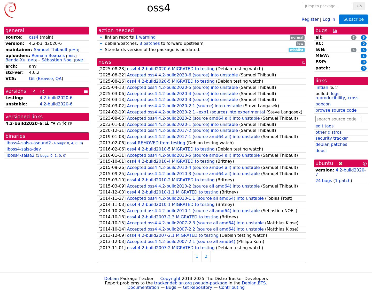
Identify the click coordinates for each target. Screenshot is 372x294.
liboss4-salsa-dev (23, 149)
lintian (321, 87)
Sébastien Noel (57, 60)
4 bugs (59, 143)
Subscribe (353, 19)
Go (359, 6)
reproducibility (330, 97)
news (104, 62)
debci (321, 150)
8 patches (150, 43)
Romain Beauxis (48, 55)
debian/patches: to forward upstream (201, 43)
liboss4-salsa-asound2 (28, 142)
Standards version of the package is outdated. (201, 50)
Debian (111, 278)
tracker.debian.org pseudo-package (190, 283)
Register (310, 19)
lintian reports (201, 37)
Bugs (171, 287)
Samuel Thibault (50, 49)
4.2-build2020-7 (340, 172)
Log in (329, 19)
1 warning (145, 37)
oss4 (33, 37)
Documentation (143, 287)
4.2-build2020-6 (56, 97)
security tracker (331, 138)
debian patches (331, 144)
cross (353, 97)
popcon (323, 104)
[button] (101, 37)
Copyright (170, 278)
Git (32, 78)
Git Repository (197, 287)
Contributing (232, 287)
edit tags (324, 126)
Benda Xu (15, 60)
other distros (328, 132)
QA (59, 78)
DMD (74, 50)
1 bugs (42, 155)
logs (335, 93)
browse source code (336, 110)
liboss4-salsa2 (19, 155)
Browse (45, 78)
